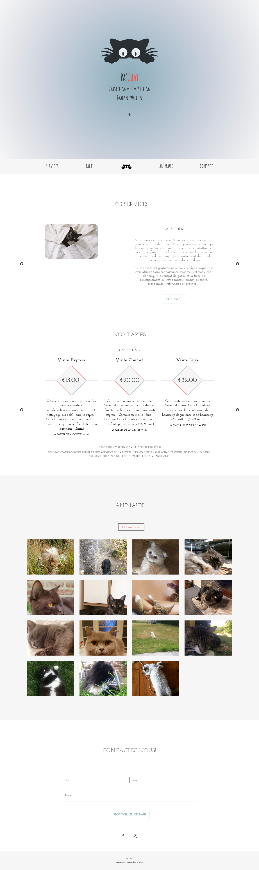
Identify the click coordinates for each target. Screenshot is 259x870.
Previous (21, 264)
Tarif (90, 166)
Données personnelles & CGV (130, 861)
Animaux (166, 166)
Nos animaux (131, 527)
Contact (206, 166)
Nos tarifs (174, 299)
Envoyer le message (129, 814)
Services (52, 166)
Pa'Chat (129, 858)
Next (237, 264)
